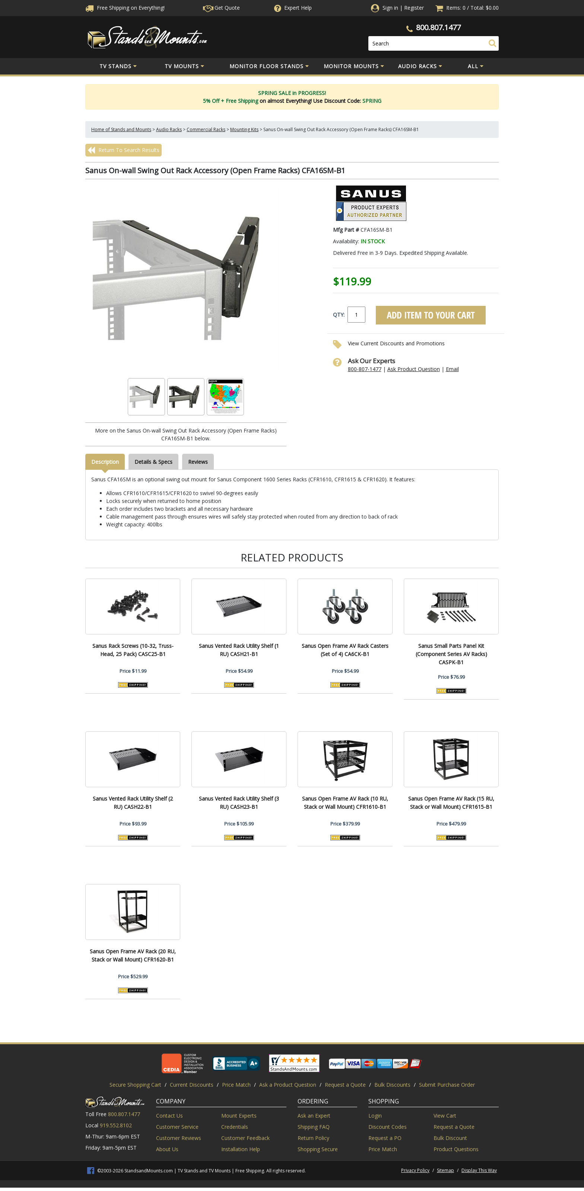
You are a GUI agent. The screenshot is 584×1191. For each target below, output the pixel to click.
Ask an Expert (314, 1115)
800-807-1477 (364, 369)
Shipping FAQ (314, 1126)
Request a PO (385, 1137)
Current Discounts (191, 1084)
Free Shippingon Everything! (125, 7)
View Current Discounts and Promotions (396, 343)
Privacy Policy (415, 1170)
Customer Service (177, 1126)
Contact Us (169, 1115)
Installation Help (240, 1149)
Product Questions (456, 1149)
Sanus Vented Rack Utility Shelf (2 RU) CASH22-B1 (133, 802)
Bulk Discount (450, 1137)
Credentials (234, 1126)
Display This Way (479, 1170)
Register (414, 7)
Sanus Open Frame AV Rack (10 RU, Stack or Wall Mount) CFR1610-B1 (345, 802)
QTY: (339, 314)
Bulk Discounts (392, 1084)
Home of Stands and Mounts (121, 129)
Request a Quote (345, 1084)
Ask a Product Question (287, 1084)
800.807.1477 (438, 27)
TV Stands (118, 66)
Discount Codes (387, 1126)
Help (292, 7)
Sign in (390, 7)
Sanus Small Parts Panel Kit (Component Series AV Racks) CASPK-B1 (451, 654)
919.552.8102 (116, 1125)
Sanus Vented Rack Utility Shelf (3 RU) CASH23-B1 (239, 802)
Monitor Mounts (354, 66)
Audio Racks (420, 66)
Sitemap (445, 1170)
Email (452, 369)
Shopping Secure (318, 1149)
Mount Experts (239, 1115)
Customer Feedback (245, 1137)
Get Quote (221, 7)
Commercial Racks (206, 129)
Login (375, 1115)
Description (105, 461)
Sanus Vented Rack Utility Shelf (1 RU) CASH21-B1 (239, 650)
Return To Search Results (123, 150)
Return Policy (313, 1137)
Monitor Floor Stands (269, 66)
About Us (167, 1149)
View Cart (445, 1115)
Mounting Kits (244, 129)
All (476, 66)
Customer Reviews (178, 1137)
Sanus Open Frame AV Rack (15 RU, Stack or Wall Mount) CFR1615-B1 (451, 802)
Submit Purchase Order (447, 1084)
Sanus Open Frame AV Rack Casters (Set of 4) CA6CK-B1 (345, 650)
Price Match (236, 1084)
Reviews (198, 461)
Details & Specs (153, 461)
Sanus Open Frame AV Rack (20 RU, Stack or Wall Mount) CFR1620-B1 (133, 955)
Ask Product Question (413, 369)
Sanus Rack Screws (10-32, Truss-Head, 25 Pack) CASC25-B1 (133, 650)
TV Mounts (184, 66)
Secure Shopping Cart (135, 1084)
